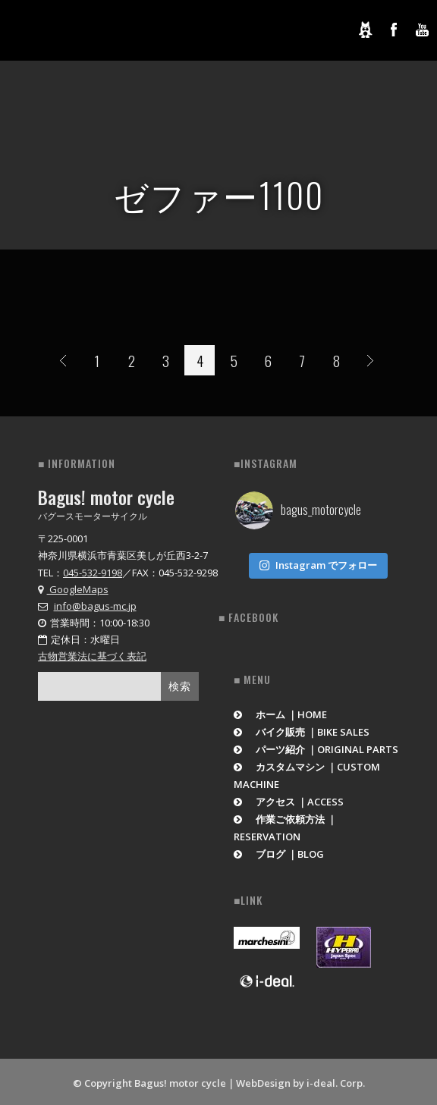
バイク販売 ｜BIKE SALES (301, 729)
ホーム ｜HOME (280, 711)
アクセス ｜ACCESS (289, 798)
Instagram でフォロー (317, 562)
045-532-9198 (92, 572)
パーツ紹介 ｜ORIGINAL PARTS (316, 746)
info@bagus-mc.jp (95, 606)
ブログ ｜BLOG (279, 851)
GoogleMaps (73, 589)
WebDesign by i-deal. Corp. (300, 1080)
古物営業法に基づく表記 (92, 656)
